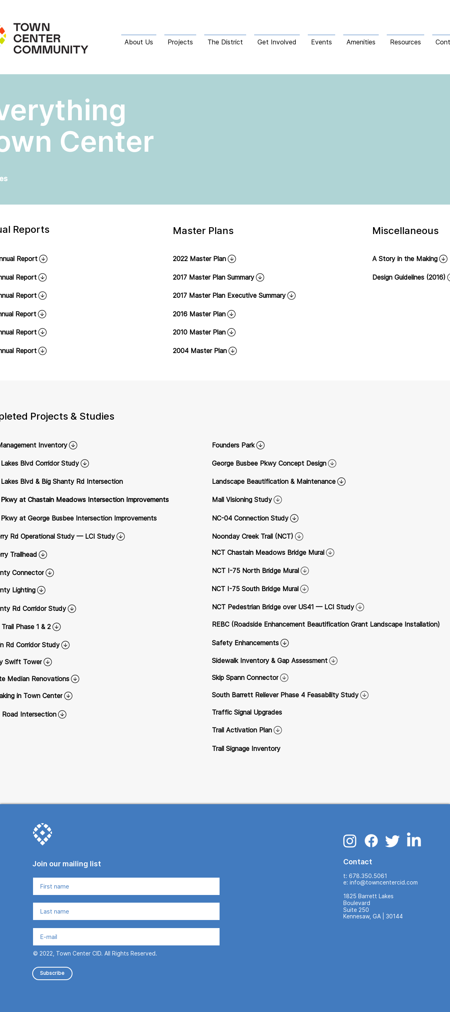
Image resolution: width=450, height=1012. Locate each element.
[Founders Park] (318, 445)
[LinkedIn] (414, 840)
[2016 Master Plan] (225, 314)
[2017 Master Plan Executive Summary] (246, 295)
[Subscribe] (52, 973)
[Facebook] (371, 840)
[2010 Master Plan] (225, 332)
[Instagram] (350, 840)
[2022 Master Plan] (225, 259)
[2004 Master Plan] (225, 351)
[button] (138, 38)
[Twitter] (392, 840)
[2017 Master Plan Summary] (246, 277)
